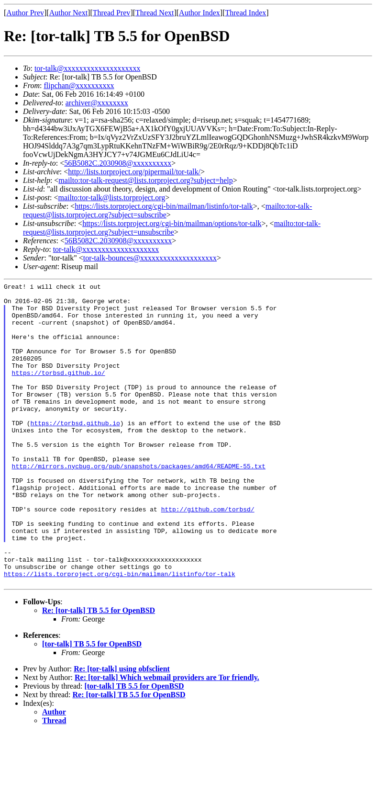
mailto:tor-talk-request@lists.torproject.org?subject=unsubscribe (172, 227)
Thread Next (154, 13)
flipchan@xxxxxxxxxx (79, 85)
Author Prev (25, 13)
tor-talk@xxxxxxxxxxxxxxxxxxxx (87, 68)
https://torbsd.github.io (75, 451)
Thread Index (245, 13)
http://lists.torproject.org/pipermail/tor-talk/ (134, 172)
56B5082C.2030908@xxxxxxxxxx (117, 163)
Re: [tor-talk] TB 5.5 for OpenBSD (98, 671)
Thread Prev (112, 13)
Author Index (199, 13)
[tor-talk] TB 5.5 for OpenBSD (92, 704)
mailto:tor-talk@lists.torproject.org (111, 197)
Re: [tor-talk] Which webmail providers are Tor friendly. (167, 738)
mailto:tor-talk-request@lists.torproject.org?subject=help (145, 180)
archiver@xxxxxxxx (97, 103)
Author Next (68, 13)
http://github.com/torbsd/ (207, 555)
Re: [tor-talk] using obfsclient (122, 729)
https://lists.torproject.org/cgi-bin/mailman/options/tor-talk (171, 223)
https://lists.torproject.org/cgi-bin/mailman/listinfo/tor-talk (164, 206)
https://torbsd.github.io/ (58, 391)
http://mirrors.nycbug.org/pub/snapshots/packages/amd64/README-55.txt (138, 503)
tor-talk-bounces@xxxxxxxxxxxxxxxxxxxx (150, 258)
